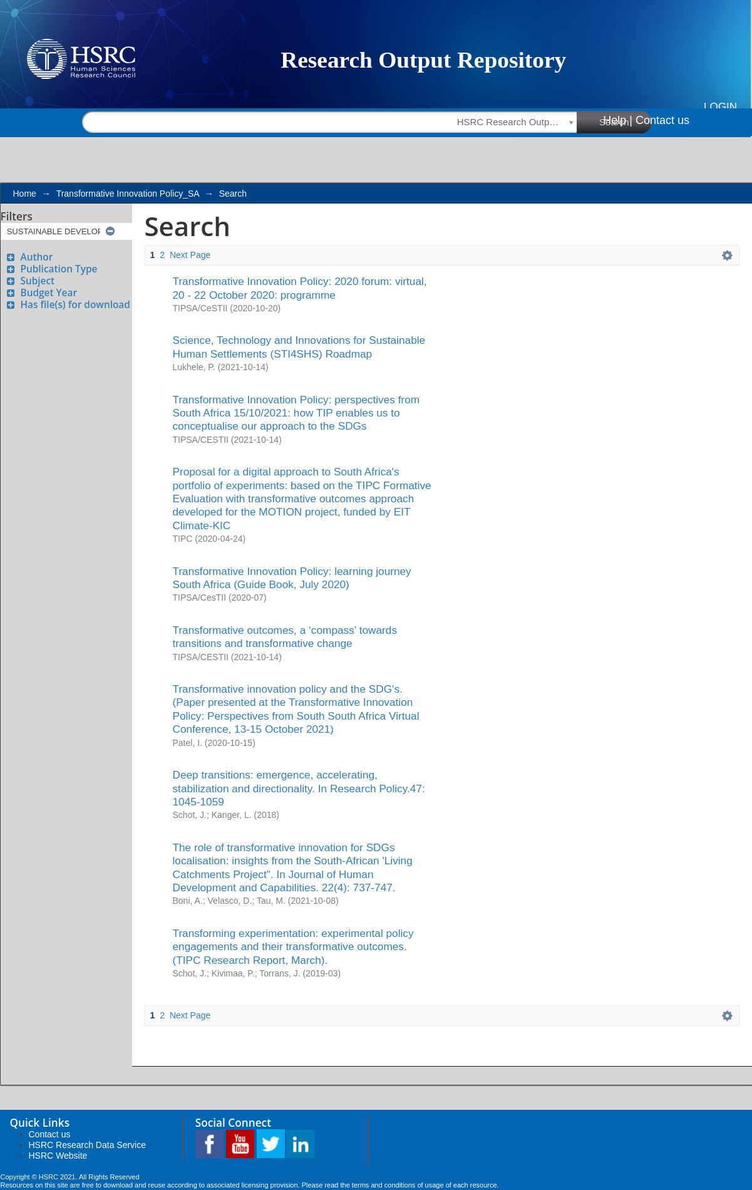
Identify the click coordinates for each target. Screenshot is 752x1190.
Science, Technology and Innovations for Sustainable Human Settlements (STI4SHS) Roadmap (299, 347)
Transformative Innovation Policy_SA (127, 194)
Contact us (662, 120)
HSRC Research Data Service (88, 1145)
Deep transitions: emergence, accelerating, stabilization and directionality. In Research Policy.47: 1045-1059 (299, 788)
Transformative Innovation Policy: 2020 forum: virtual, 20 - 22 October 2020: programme (300, 288)
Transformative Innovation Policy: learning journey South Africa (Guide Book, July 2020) (292, 578)
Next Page (190, 255)
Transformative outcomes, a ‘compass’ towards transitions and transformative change (285, 636)
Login (720, 107)
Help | (617, 120)
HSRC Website (58, 1156)
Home (24, 194)
